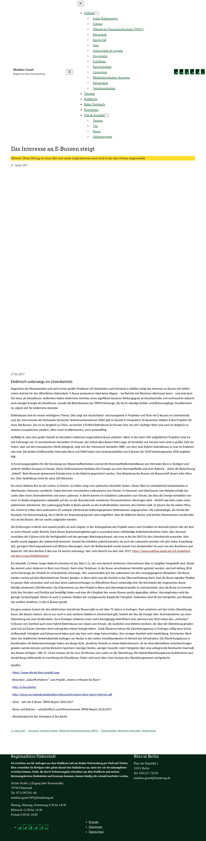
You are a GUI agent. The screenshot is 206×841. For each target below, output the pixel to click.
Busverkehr (33, 730)
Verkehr (89, 13)
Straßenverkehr (149, 730)
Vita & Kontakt (94, 115)
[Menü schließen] (80, 3)
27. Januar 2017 (18, 730)
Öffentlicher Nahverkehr (129, 730)
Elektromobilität (108, 730)
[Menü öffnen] (69, 72)
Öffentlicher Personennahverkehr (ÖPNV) (78, 730)
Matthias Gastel (23, 69)
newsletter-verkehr (49, 730)
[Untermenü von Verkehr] (96, 13)
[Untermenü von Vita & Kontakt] (107, 115)
